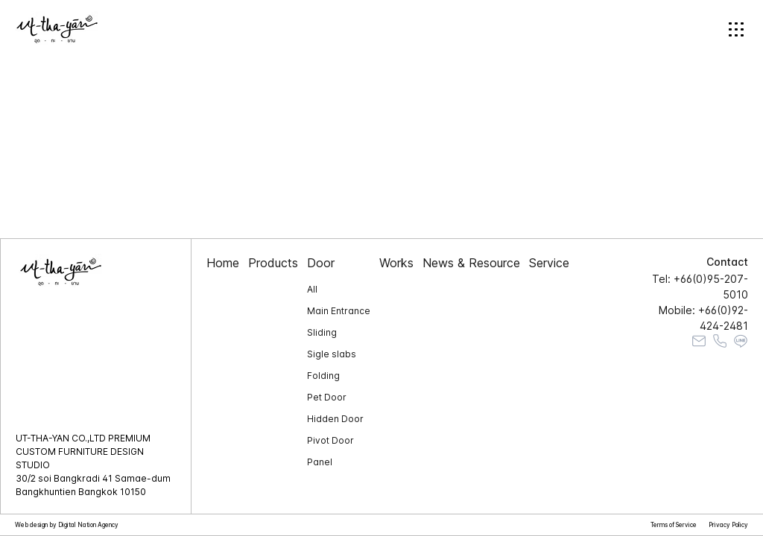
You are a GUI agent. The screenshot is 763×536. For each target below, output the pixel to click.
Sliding (322, 332)
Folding (323, 375)
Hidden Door (335, 418)
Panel (319, 462)
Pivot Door (330, 440)
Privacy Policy (728, 525)
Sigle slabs (331, 354)
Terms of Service (673, 525)
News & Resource (471, 262)
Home (222, 262)
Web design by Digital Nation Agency (66, 525)
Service (549, 262)
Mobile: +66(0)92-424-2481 (703, 318)
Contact (727, 261)
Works (396, 262)
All (312, 289)
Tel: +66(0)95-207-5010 (700, 286)
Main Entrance (338, 310)
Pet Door (326, 397)
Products (273, 262)
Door (321, 262)
